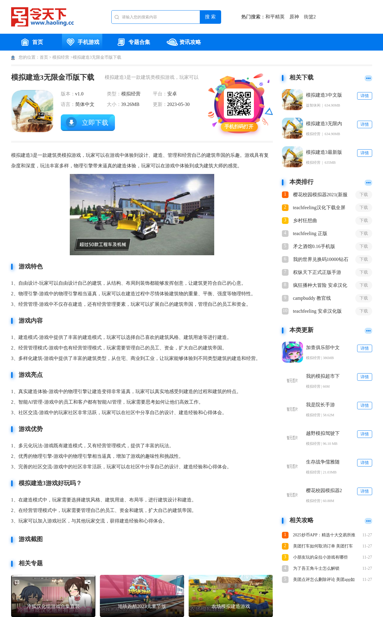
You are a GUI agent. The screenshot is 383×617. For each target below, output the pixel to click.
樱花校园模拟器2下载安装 (324, 491)
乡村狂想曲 (305, 220)
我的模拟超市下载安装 (323, 376)
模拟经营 (60, 57)
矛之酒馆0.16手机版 (314, 246)
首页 (31, 42)
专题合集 (133, 42)
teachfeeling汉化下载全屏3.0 (319, 208)
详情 (364, 96)
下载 (364, 194)
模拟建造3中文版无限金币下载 (324, 95)
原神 (294, 16)
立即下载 (95, 122)
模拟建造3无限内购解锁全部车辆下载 (324, 124)
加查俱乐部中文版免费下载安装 (323, 348)
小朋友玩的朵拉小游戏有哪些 (320, 557)
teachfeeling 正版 (310, 233)
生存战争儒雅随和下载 (323, 462)
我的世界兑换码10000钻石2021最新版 (320, 260)
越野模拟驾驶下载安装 (323, 433)
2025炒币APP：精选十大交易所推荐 (324, 535)
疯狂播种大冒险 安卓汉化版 (320, 286)
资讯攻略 (184, 42)
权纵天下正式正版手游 (317, 272)
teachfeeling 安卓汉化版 (317, 311)
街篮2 (310, 16)
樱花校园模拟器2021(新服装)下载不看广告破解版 (320, 195)
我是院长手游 (320, 404)
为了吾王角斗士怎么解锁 (316, 568)
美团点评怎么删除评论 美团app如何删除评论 (324, 580)
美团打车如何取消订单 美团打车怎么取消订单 (323, 547)
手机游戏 (82, 42)
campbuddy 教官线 (312, 298)
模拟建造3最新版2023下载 (324, 152)
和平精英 (275, 16)
